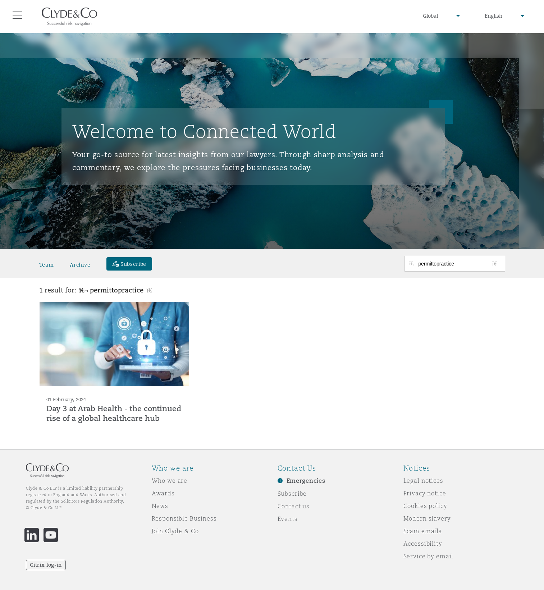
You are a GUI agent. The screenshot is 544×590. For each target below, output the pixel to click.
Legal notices (423, 480)
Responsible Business (184, 518)
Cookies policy (425, 505)
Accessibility (422, 543)
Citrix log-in (46, 565)
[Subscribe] (129, 264)
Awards (163, 493)
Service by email (428, 556)
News (160, 505)
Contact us (294, 506)
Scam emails (422, 531)
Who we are (170, 480)
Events (288, 518)
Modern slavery (427, 518)
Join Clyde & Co (175, 531)
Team (46, 265)
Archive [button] (80, 265)
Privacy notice (424, 493)
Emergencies (306, 481)
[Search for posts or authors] (459, 263)
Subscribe (292, 493)
